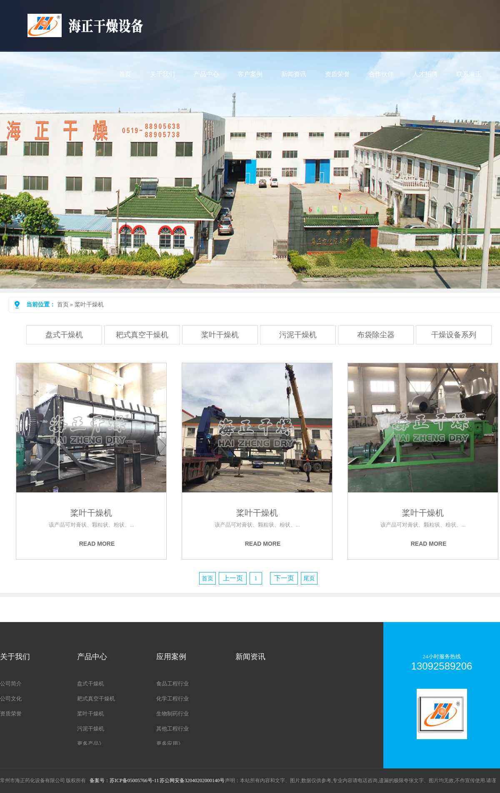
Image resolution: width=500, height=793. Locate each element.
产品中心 (206, 74)
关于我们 (162, 74)
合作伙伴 (381, 74)
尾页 (309, 578)
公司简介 (11, 683)
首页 (125, 74)
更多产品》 (90, 743)
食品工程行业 (172, 683)
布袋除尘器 (376, 335)
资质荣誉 (337, 74)
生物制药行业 (172, 713)
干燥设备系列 (453, 335)
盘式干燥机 (64, 335)
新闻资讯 (293, 74)
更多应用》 (169, 743)
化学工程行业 (172, 698)
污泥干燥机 (298, 335)
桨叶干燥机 (89, 304)
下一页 (284, 578)
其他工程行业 (172, 728)
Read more (97, 543)
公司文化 (11, 698)
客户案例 (250, 74)
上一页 (233, 578)
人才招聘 (425, 74)
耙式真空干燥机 (142, 335)
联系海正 (468, 74)
